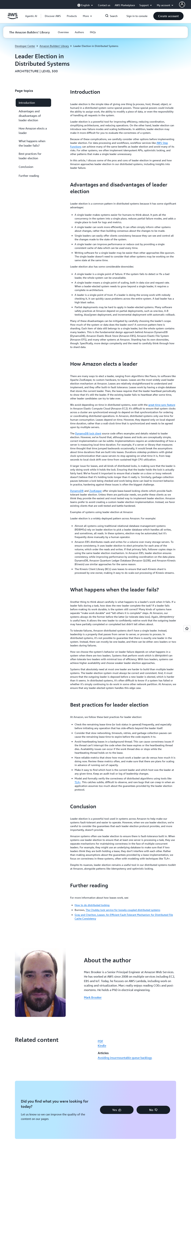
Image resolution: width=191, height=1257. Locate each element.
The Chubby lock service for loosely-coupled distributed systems (123, 909)
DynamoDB (77, 490)
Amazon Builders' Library (54, 46)
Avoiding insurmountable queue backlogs (125, 1058)
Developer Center (25, 46)
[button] (53, 16)
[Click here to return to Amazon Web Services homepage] (12, 18)
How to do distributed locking (92, 905)
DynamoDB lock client (88, 433)
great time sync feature (161, 404)
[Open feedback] (187, 628)
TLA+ (78, 782)
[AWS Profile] (182, 4)
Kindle (102, 1045)
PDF (100, 1041)
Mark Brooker (93, 997)
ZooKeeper (95, 490)
